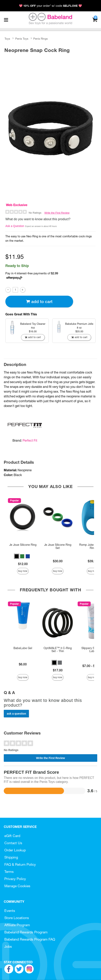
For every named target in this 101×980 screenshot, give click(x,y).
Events (9, 911)
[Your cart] (94, 19)
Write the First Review (57, 212)
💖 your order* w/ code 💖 (50, 6)
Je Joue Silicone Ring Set (57, 546)
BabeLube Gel (22, 648)
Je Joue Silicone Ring (22, 545)
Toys (7, 38)
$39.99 (92, 561)
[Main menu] (6, 19)
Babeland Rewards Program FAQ (29, 939)
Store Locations (16, 918)
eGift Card (12, 836)
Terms (9, 871)
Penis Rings (40, 38)
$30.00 (58, 561)
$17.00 (58, 670)
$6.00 (23, 664)
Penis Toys (21, 38)
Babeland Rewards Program (26, 932)
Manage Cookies (17, 886)
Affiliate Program (17, 925)
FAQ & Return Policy (20, 864)
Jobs (8, 946)
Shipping (11, 857)
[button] (16, 556)
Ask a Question (14, 226)
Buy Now (22, 570)
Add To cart (39, 301)
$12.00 (23, 564)
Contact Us (13, 843)
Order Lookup (15, 850)
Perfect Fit (30, 440)
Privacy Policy (15, 879)
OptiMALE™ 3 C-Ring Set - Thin (58, 649)
